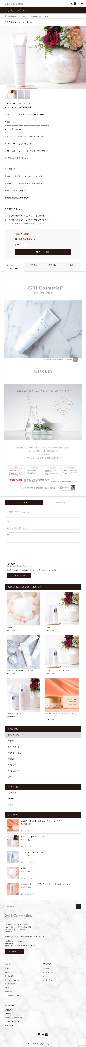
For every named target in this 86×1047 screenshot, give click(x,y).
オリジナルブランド (15, 735)
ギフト (10, 777)
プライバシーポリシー (12, 1021)
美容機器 (11, 759)
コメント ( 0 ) (24, 502)
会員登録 (46, 968)
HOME (7, 968)
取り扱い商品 (9, 976)
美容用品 (11, 741)
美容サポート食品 (14, 753)
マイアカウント (48, 972)
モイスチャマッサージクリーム (14, 267)
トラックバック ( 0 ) (62, 502)
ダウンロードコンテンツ (13, 980)
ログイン (46, 976)
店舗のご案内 (9, 992)
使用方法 (52, 265)
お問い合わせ (9, 1025)
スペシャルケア (13, 771)
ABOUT (7, 972)
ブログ (7, 988)
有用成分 (33, 265)
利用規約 (8, 1014)
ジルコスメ (12, 793)
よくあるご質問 (10, 984)
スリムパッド (13, 805)
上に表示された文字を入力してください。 (20, 566)
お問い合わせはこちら (14, 951)
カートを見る (47, 980)
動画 (71, 265)
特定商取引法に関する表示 (13, 1018)
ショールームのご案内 (12, 995)
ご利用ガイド (9, 1010)
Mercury (11, 799)
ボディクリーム (13, 747)
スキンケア (12, 765)
